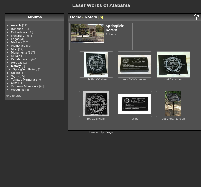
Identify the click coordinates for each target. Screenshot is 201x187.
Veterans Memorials (24, 86)
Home (75, 17)
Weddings (18, 89)
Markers (16, 42)
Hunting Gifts (20, 35)
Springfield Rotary (25, 69)
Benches (17, 28)
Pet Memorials (21, 59)
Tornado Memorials (24, 79)
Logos (15, 39)
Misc (14, 49)
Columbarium (20, 32)
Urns (14, 82)
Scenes (16, 72)
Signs (15, 76)
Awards (16, 25)
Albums (34, 17)
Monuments (19, 52)
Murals (15, 55)
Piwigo (109, 132)
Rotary (16, 66)
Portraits (17, 62)
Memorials (18, 45)
